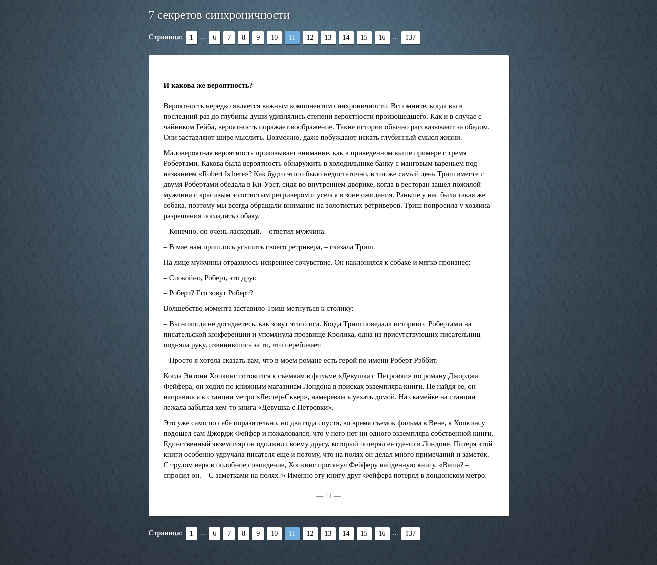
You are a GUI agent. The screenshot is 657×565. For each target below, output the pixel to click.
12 (310, 37)
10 (274, 37)
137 (410, 37)
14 (346, 37)
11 (292, 37)
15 (364, 37)
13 (328, 37)
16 (382, 37)
